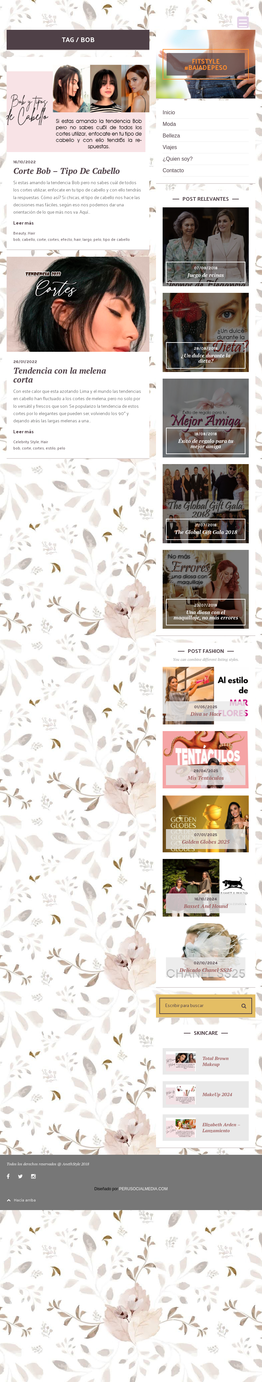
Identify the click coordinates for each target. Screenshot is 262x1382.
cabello (28, 239)
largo (87, 239)
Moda (169, 124)
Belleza (171, 135)
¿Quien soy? (178, 159)
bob (16, 239)
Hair (31, 233)
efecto (66, 239)
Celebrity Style (26, 441)
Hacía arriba (21, 1199)
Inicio (169, 112)
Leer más (23, 223)
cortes (53, 239)
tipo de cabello (116, 239)
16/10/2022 (24, 162)
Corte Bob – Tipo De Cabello (66, 170)
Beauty (19, 233)
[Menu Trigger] (243, 22)
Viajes (170, 147)
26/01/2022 (25, 361)
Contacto (173, 170)
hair (77, 239)
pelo (97, 239)
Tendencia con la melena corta (59, 375)
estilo (51, 448)
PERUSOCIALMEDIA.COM (143, 1189)
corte (41, 239)
